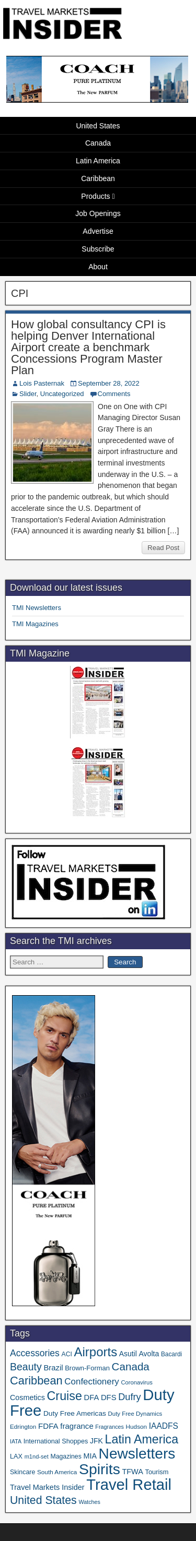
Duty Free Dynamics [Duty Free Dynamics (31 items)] (135, 1414)
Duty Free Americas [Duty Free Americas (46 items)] (74, 1413)
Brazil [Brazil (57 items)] (53, 1368)
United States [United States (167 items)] (43, 1500)
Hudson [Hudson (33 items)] (136, 1426)
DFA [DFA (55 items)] (91, 1397)
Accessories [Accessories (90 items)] (35, 1353)
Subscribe (98, 249)
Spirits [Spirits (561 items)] (99, 1469)
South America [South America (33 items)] (57, 1471)
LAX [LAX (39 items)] (16, 1456)
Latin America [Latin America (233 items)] (141, 1439)
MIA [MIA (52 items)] (89, 1456)
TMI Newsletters (36, 608)
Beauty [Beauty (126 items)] (26, 1366)
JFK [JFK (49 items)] (96, 1441)
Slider (28, 394)
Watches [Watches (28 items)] (89, 1502)
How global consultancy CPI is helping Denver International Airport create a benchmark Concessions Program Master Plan (88, 347)
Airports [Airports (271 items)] (95, 1352)
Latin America (98, 161)
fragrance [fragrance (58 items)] (76, 1425)
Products (95, 196)
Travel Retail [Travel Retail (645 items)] (128, 1484)
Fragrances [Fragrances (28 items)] (109, 1427)
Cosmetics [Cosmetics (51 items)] (27, 1397)
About (98, 266)
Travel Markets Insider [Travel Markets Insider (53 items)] (47, 1487)
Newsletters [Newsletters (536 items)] (137, 1454)
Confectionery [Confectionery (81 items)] (91, 1382)
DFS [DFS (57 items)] (109, 1397)
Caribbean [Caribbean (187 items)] (36, 1380)
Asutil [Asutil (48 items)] (128, 1353)
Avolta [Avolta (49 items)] (149, 1353)
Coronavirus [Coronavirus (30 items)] (136, 1382)
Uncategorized (62, 394)
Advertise (98, 231)
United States (98, 126)
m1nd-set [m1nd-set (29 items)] (37, 1456)
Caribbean (98, 178)
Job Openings (97, 213)
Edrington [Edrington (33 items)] (23, 1426)
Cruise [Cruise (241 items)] (64, 1396)
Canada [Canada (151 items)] (130, 1366)
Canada (98, 143)
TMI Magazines (35, 624)
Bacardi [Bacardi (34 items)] (171, 1354)
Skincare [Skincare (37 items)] (22, 1472)
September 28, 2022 (109, 383)
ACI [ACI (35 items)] (67, 1354)
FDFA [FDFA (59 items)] (48, 1425)
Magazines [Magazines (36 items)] (65, 1456)
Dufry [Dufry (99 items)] (129, 1397)
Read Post (163, 548)
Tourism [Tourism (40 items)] (157, 1472)
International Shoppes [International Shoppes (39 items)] (56, 1441)
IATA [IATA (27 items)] (15, 1441)
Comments (114, 394)
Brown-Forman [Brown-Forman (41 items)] (87, 1368)
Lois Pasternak (41, 383)
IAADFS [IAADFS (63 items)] (163, 1425)
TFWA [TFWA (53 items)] (132, 1471)
